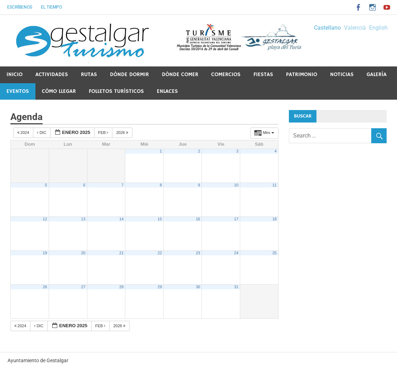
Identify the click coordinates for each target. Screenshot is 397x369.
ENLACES (167, 91)
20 (83, 253)
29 (160, 287)
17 (236, 219)
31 (236, 287)
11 (274, 185)
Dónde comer (180, 74)
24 (236, 253)
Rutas (89, 74)
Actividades (51, 74)
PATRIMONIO (301, 74)
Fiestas (263, 74)
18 (274, 219)
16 (198, 219)
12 (45, 219)
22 (160, 253)
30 (198, 287)
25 (274, 253)
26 (45, 287)
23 (198, 253)
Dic (42, 132)
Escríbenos (19, 7)
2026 (122, 132)
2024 (23, 132)
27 (83, 287)
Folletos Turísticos (116, 91)
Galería (377, 74)
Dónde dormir (129, 74)
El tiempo (51, 7)
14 (121, 219)
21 (121, 253)
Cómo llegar (59, 91)
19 (45, 253)
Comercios (226, 74)
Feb (104, 132)
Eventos (17, 91)
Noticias (342, 74)
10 (236, 185)
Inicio (14, 74)
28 (121, 287)
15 (160, 219)
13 (83, 219)
